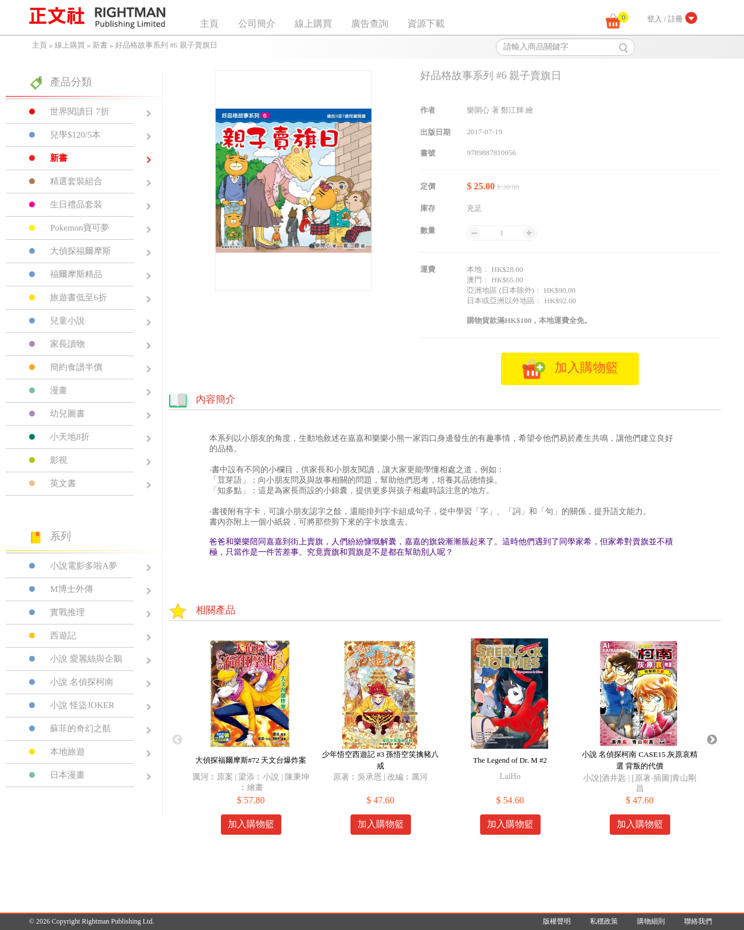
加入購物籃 (251, 824)
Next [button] (712, 740)
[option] (251, 740)
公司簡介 (257, 23)
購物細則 (651, 921)
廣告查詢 (369, 23)
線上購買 (313, 23)
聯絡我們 (698, 921)
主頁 (209, 23)
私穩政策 (604, 921)
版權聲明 (557, 921)
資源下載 (426, 23)
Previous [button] (177, 740)
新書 (100, 45)
